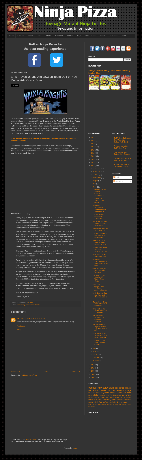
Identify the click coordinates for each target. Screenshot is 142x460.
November (97, 171)
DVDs (90, 397)
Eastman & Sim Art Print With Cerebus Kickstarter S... (99, 192)
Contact (20, 36)
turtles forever (117, 400)
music (90, 400)
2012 (93, 166)
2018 (93, 147)
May (94, 348)
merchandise (103, 395)
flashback (97, 397)
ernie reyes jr (21, 305)
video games (122, 395)
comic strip (118, 404)
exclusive (97, 404)
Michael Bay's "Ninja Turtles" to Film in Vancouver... (99, 304)
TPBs (129, 395)
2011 (93, 365)
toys (109, 390)
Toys (79, 36)
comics (92, 387)
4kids (95, 395)
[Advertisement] (110, 111)
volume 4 (110, 404)
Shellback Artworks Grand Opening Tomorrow (99, 270)
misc (98, 393)
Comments (118, 181)
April (94, 351)
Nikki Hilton (21, 318)
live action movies (97, 390)
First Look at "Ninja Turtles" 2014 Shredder (122, 153)
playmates (104, 393)
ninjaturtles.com (126, 404)
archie (90, 402)
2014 (93, 159)
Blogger (75, 448)
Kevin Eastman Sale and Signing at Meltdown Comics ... (99, 296)
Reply (19, 329)
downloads (127, 400)
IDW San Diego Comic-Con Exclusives (98, 216)
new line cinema (108, 397)
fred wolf (102, 402)
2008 (93, 374)
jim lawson (29, 305)
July (94, 184)
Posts (116, 177)
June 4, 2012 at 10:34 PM (36, 318)
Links (39, 36)
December (97, 168)
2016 (93, 153)
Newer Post (15, 371)
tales (129, 393)
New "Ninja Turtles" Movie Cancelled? (99, 255)
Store (124, 36)
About (30, 36)
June (95, 187)
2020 (93, 140)
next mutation (111, 402)
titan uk (91, 404)
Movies (70, 36)
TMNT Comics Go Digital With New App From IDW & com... (99, 328)
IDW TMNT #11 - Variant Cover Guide (98, 200)
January (96, 361)
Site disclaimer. (31, 439)
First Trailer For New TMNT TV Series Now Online (99, 223)
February (96, 358)
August (95, 181)
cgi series (119, 388)
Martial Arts (21, 326)
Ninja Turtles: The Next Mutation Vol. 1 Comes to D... (99, 311)
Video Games (90, 36)
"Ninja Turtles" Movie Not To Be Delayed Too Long (99, 249)
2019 (93, 144)
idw (100, 387)
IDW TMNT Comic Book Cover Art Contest (98, 342)
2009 (93, 371)
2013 (93, 162)
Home (11, 36)
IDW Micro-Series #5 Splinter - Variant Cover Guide (99, 235)
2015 (93, 156)
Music (102, 36)
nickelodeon (118, 390)
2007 (93, 377)
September (97, 178)
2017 (93, 150)
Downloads (113, 36)
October (96, 175)
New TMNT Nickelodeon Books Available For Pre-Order (99, 208)
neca (95, 400)
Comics (48, 36)
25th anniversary (104, 400)
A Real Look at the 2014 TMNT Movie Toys (122, 159)
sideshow (118, 397)
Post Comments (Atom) (28, 375)
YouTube (113, 395)
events (113, 393)
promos (104, 404)
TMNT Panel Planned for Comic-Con (100, 229)
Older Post (76, 371)
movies (128, 388)
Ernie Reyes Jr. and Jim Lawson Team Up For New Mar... (99, 335)
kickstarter (36, 305)
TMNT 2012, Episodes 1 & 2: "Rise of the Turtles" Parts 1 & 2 (122, 140)
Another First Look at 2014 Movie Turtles (121, 165)
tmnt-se (120, 402)
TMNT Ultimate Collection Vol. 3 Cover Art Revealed (99, 319)
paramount (121, 393)
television (108, 387)
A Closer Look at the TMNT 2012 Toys (121, 147)
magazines (91, 406)
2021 (93, 137)
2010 (93, 368)
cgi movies (127, 397)
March (95, 355)
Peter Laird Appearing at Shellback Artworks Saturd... (99, 287)
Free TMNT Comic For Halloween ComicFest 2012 (99, 242)
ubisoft (96, 402)
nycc (129, 402)
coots (125, 402)
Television (59, 36)
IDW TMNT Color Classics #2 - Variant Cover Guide (98, 278)
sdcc (90, 395)
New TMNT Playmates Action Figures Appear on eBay (100, 262)
